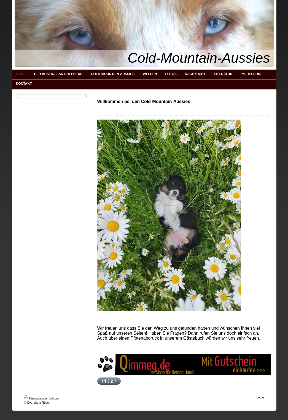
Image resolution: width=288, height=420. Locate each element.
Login (260, 397)
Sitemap (54, 398)
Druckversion (35, 398)
